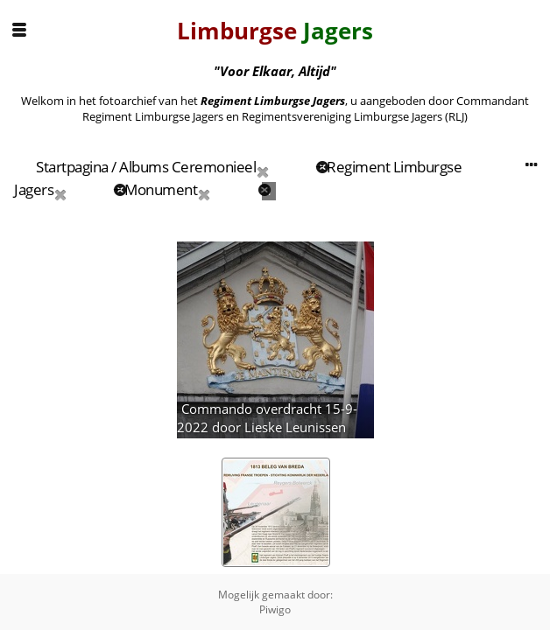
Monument (160, 189)
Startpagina (72, 167)
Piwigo (275, 609)
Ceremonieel (214, 167)
